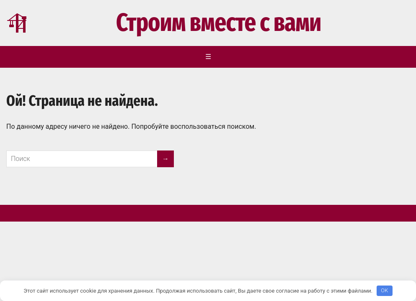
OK (384, 290)
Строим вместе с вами (163, 23)
